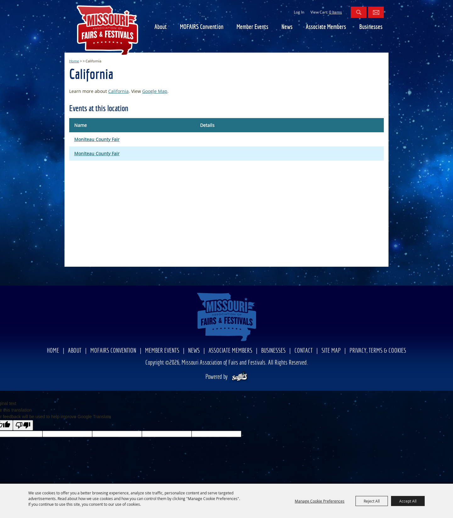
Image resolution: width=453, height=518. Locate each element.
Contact (303, 351)
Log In (299, 12)
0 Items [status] (335, 12)
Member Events (252, 27)
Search (358, 12)
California (118, 91)
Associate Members (326, 27)
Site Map (331, 351)
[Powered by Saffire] (239, 377)
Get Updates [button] (376, 12)
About (160, 27)
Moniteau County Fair (97, 139)
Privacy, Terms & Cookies (378, 351)
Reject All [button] (372, 501)
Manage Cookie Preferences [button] (319, 501)
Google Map (154, 91)
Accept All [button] (408, 501)
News (287, 27)
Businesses (371, 27)
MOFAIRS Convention (201, 27)
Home (74, 61)
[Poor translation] (23, 425)
